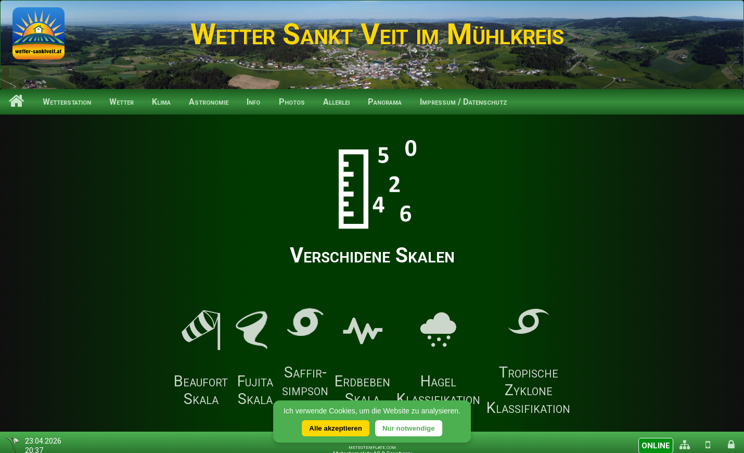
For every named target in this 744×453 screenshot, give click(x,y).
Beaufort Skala (201, 358)
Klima (161, 102)
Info (253, 102)
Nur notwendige (408, 428)
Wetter (121, 102)
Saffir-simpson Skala (305, 358)
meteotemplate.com (372, 447)
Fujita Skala (255, 358)
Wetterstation (67, 102)
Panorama (385, 102)
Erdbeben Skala (362, 358)
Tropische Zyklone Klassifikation (528, 358)
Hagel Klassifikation (438, 358)
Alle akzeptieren (335, 428)
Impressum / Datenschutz (463, 102)
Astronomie (208, 102)
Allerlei (336, 102)
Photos (292, 102)
